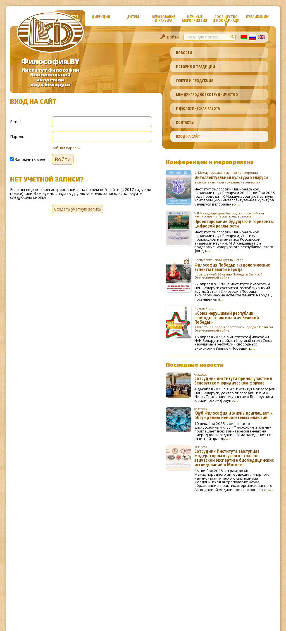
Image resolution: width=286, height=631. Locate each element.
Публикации (257, 16)
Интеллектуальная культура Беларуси (235, 177)
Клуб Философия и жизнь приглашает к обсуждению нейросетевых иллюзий (233, 415)
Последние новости (195, 364)
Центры (132, 16)
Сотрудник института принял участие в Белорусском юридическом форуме (233, 380)
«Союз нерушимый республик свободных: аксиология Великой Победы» (235, 319)
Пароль (17, 136)
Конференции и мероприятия (210, 161)
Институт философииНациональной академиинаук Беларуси (50, 77)
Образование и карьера (163, 18)
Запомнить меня (28, 159)
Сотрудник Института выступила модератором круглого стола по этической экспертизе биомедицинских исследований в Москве (234, 458)
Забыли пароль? (66, 148)
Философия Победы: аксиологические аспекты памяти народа (235, 268)
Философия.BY (50, 61)
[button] (232, 36)
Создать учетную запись (77, 209)
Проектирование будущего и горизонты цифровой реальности (235, 219)
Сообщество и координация (226, 20)
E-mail (15, 121)
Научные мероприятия (194, 18)
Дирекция (101, 16)
